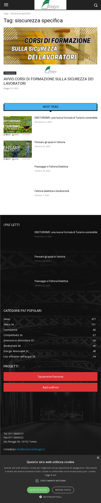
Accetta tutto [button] (38, 490)
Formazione (10, 73)
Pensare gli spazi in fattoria (50, 142)
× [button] (98, 458)
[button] (50, 497)
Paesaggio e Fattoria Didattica (51, 166)
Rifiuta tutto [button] (63, 490)
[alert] (50, 479)
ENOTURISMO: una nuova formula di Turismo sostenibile (66, 117)
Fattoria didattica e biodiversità (52, 191)
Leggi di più (50, 475)
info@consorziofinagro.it (31, 449)
